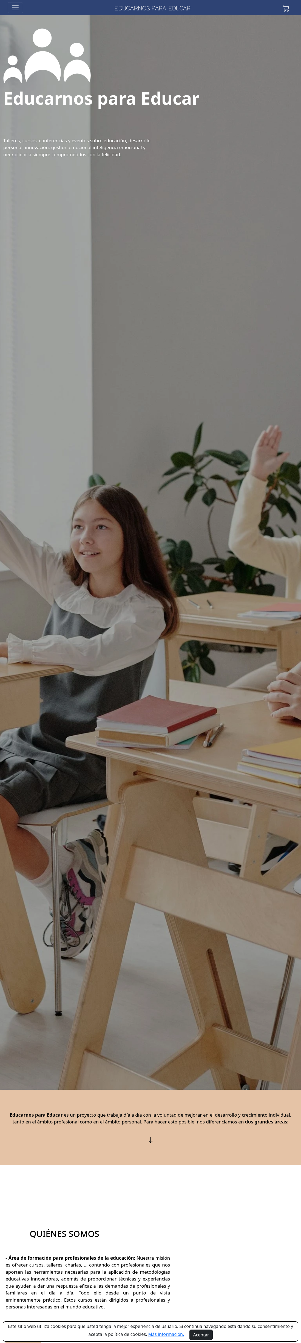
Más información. (166, 1334)
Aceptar (201, 1335)
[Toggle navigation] (15, 7)
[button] (286, 7)
